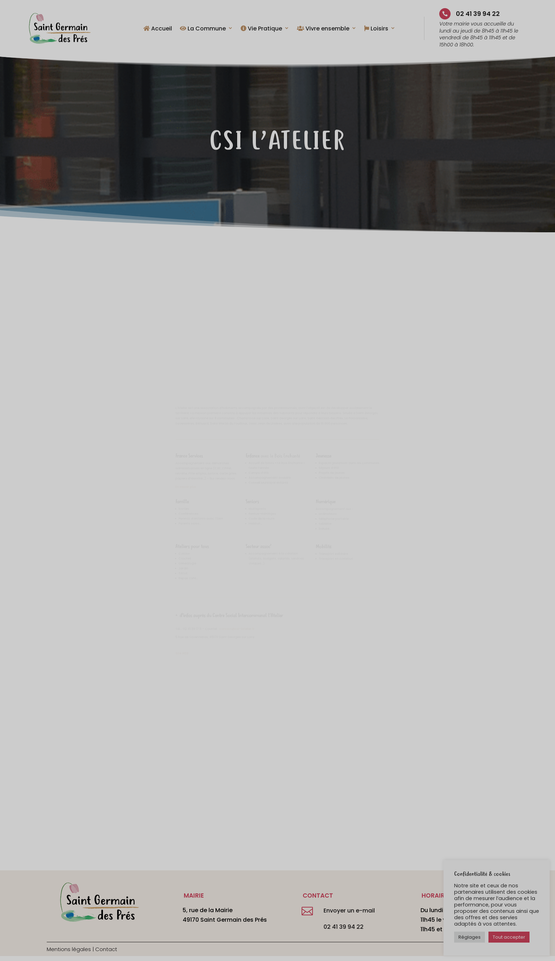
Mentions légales (69, 949)
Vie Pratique (261, 29)
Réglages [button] (469, 937)
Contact (106, 949)
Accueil (157, 29)
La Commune (203, 29)
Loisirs (376, 29)
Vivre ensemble (323, 29)
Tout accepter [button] (509, 937)
